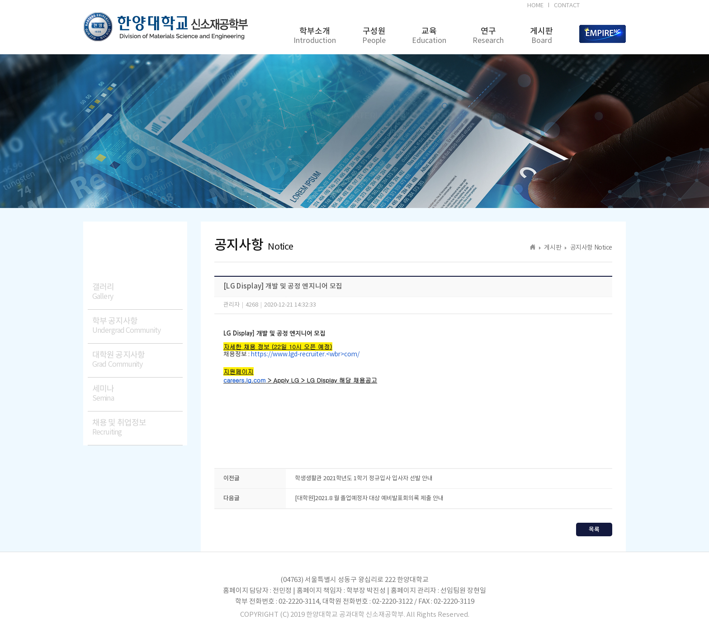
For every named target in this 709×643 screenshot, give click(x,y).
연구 (488, 36)
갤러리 (137, 292)
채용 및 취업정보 (137, 427)
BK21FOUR (604, 7)
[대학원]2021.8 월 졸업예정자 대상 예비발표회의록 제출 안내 (369, 498)
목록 (594, 529)
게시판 (541, 36)
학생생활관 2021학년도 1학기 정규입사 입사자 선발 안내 (364, 478)
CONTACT (567, 5)
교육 (429, 36)
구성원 (374, 36)
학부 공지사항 (137, 326)
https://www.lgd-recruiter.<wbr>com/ (305, 354)
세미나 (137, 393)
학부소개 (314, 36)
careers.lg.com (244, 380)
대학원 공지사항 (137, 359)
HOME (535, 5)
